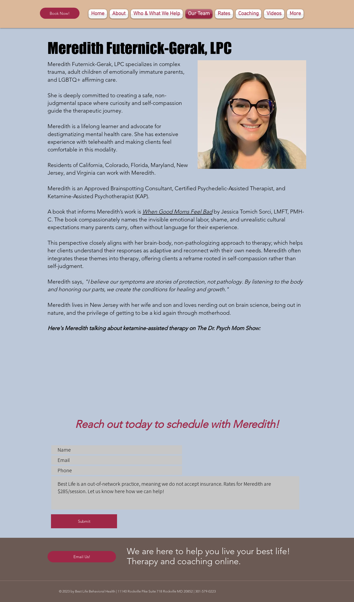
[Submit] (84, 521)
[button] (248, 13)
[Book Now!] (60, 13)
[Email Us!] (82, 556)
